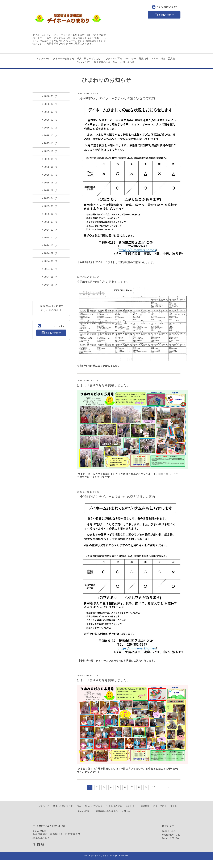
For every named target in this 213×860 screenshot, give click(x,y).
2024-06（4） (51, 276)
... (162, 787)
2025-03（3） (51, 206)
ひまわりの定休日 (51, 310)
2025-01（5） (51, 221)
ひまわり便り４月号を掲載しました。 (103, 680)
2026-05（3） (51, 96)
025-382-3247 (167, 7)
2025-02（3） (51, 214)
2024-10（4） (51, 245)
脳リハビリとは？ (93, 58)
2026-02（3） (51, 119)
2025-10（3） (51, 151)
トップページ (43, 58)
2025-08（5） (51, 167)
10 (153, 787)
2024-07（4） (51, 269)
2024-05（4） (51, 284)
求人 (79, 58)
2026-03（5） (51, 112)
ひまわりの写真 (114, 58)
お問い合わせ (127, 62)
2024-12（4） (51, 229)
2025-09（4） (51, 159)
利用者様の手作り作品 (106, 62)
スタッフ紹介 (158, 58)
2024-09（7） (51, 253)
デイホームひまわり (99, 856)
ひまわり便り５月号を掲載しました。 (103, 385)
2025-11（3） (51, 143)
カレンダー (131, 58)
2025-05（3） (51, 190)
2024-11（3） (51, 237)
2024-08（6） (51, 261)
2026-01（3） (51, 127)
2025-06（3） (51, 182)
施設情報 (144, 58)
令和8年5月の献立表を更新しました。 (103, 281)
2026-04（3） (51, 104)
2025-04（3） (51, 198)
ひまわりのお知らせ (63, 58)
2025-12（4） (51, 135)
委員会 (171, 58)
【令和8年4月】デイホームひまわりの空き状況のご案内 (116, 496)
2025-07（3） (51, 174)
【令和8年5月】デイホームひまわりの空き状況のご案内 (116, 98)
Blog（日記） (84, 62)
